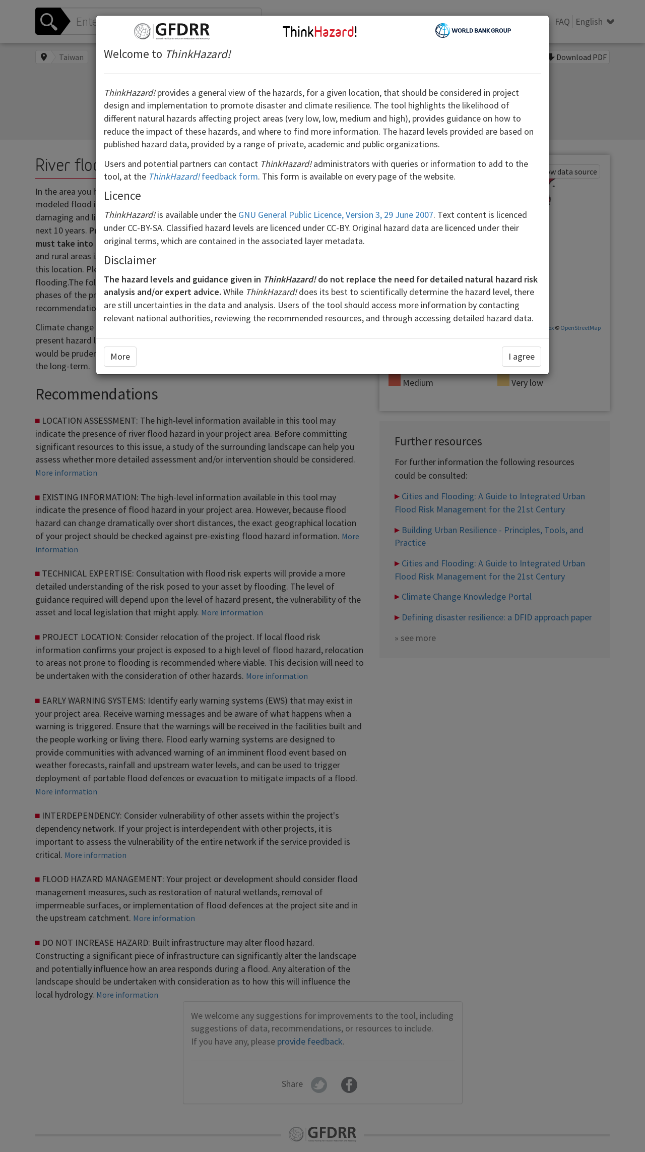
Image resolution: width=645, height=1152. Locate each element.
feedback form (203, 176)
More (120, 356)
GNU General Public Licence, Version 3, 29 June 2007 (335, 214)
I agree (521, 356)
